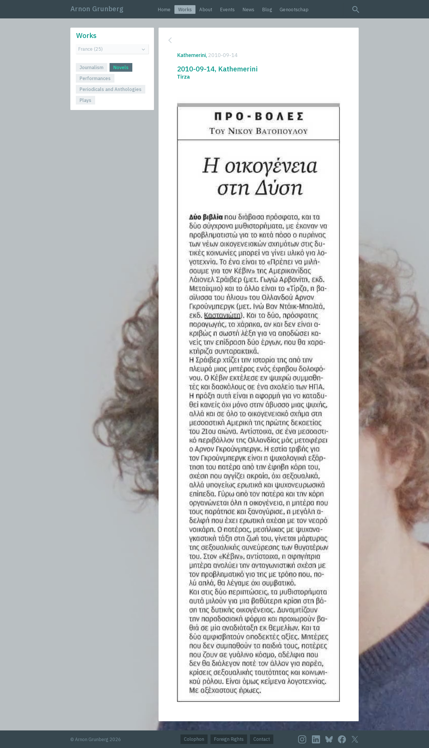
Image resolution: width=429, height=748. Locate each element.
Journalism (92, 67)
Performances (95, 78)
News (248, 9)
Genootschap (294, 9)
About (205, 9)
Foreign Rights (229, 739)
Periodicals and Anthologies (111, 89)
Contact (261, 739)
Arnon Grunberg (96, 8)
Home (164, 9)
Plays (85, 100)
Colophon (194, 739)
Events (227, 9)
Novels (121, 67)
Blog (267, 9)
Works (185, 9)
